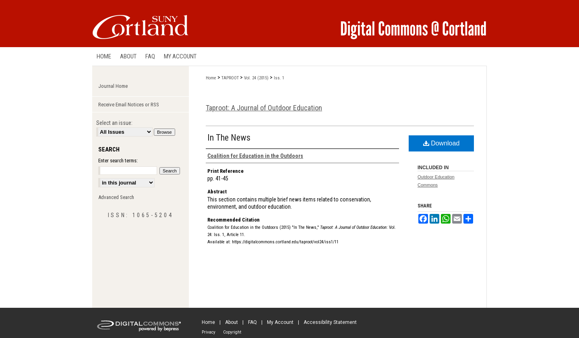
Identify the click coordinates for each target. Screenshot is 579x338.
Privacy (208, 332)
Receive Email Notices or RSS (128, 105)
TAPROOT (230, 78)
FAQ (252, 322)
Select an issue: (114, 123)
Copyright (232, 332)
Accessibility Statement (330, 322)
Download (441, 143)
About (231, 322)
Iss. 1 (279, 78)
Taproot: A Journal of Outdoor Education (264, 108)
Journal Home (113, 86)
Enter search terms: (118, 161)
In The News (228, 138)
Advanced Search (116, 197)
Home (211, 78)
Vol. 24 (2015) (256, 78)
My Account (280, 322)
